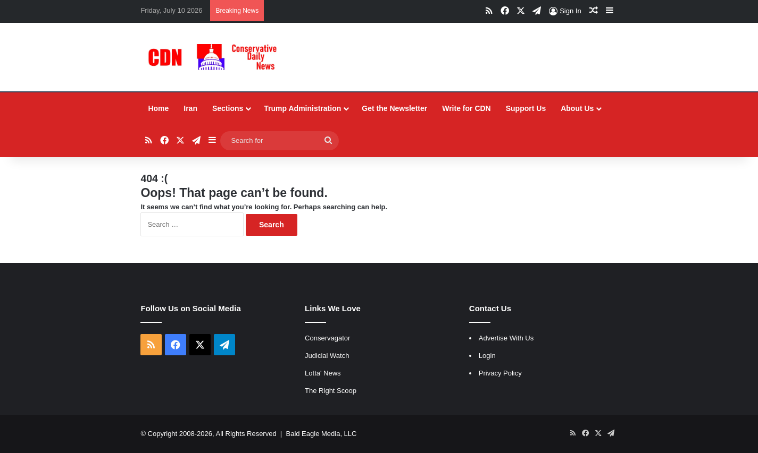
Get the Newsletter (394, 108)
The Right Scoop (330, 391)
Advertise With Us (506, 338)
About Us (577, 108)
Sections (227, 108)
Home (158, 108)
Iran (190, 108)
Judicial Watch (327, 356)
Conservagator (327, 338)
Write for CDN (466, 108)
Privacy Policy (500, 373)
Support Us (526, 108)
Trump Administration (302, 108)
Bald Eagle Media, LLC (321, 434)
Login (487, 356)
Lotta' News (323, 373)
